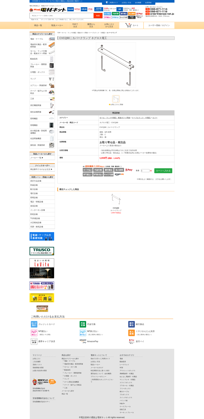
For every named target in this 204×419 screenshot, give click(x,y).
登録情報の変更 (38, 368)
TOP (58, 32)
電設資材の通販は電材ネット (103, 417)
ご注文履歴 (36, 362)
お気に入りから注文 (109, 25)
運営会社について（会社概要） (102, 373)
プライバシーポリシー (98, 376)
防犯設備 (34, 214)
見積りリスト (37, 365)
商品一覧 (38, 25)
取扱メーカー (57, 25)
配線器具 (67, 370)
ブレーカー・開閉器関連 (72, 373)
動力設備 (34, 189)
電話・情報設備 (36, 202)
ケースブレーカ (125, 406)
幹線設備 (34, 185)
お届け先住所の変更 (40, 371)
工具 (65, 388)
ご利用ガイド (113, 3)
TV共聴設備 (35, 218)
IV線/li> (122, 403)
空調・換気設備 (36, 227)
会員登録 (148, 3)
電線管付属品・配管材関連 (73, 364)
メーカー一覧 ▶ (36, 158)
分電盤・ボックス (70, 376)
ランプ (66, 379)
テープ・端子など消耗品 (72, 385)
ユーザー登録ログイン (159, 25)
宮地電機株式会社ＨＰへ (41, 402)
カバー (154, 118)
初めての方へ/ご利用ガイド (100, 359)
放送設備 (34, 206)
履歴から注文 (91, 25)
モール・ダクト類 (70, 367)
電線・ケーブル (69, 361)
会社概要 (138, 3)
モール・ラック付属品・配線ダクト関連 (75, 32)
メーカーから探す (68, 391)
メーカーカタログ (97, 368)
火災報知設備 (35, 222)
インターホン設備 (37, 210)
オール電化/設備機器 (71, 382)
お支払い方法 (126, 3)
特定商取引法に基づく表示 (100, 371)
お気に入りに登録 (117, 104)
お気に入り (36, 359)
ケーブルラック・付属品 (97, 32)
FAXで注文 (75, 25)
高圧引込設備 (35, 181)
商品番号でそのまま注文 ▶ (41, 169)
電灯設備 (34, 193)
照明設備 (34, 197)
